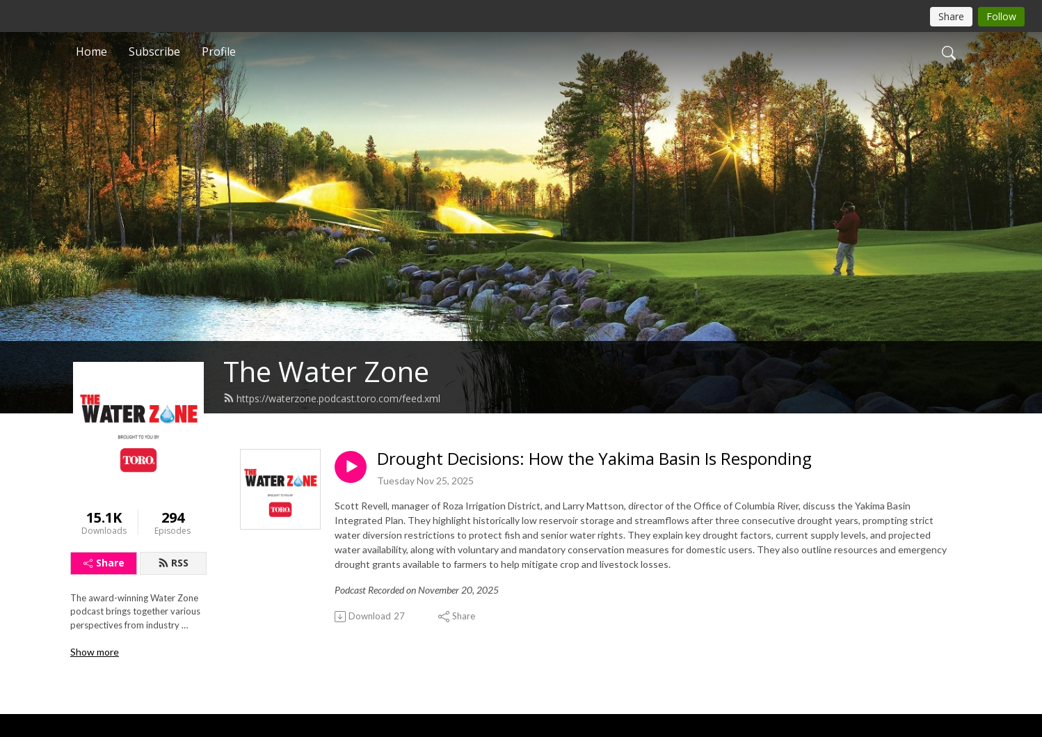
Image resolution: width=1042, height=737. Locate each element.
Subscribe (154, 51)
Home (91, 51)
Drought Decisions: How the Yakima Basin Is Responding (594, 459)
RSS (173, 562)
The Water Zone (326, 371)
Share (104, 562)
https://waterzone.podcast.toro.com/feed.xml (331, 398)
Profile (219, 51)
